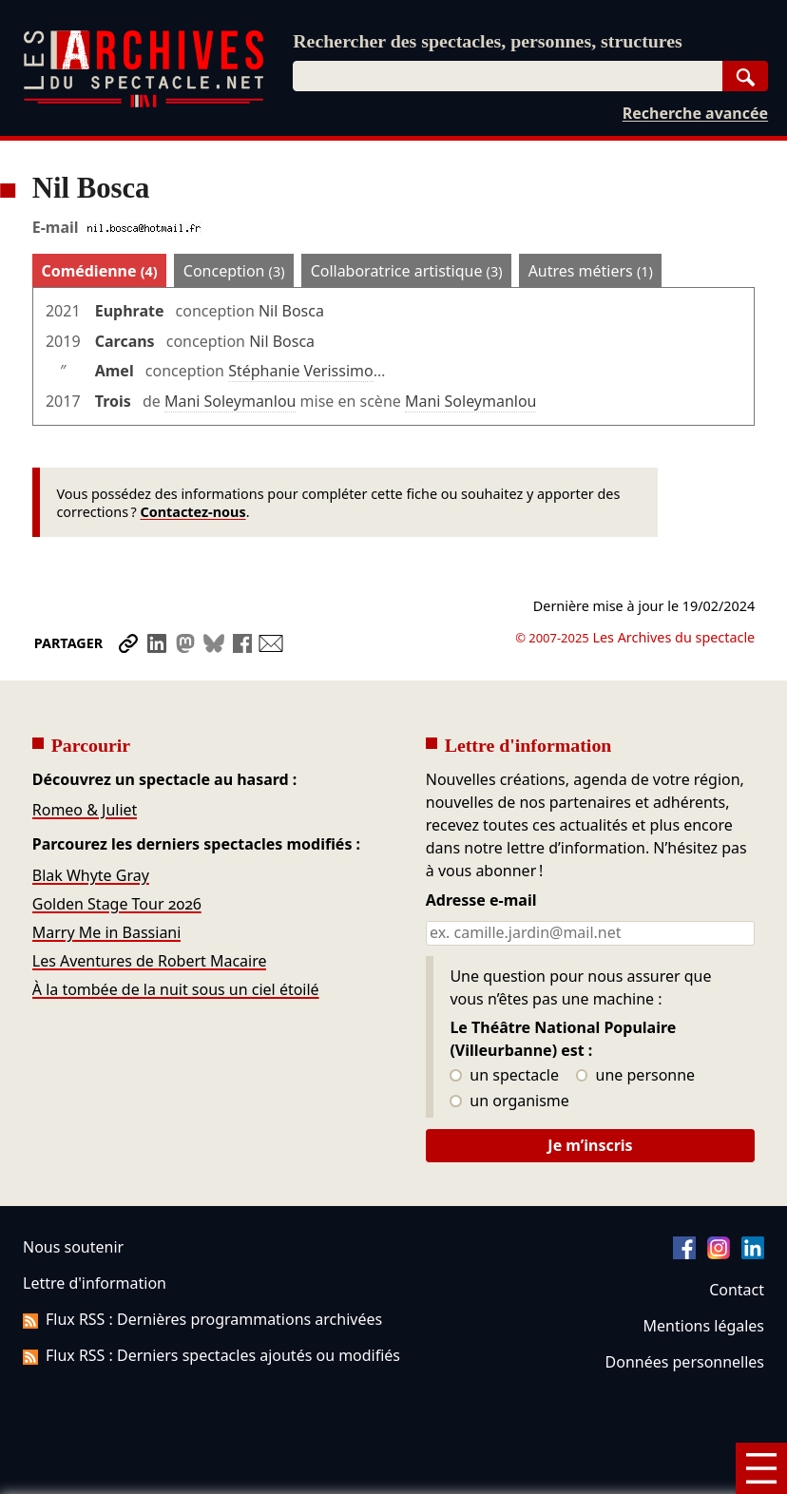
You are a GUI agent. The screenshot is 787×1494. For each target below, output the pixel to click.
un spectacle (504, 1075)
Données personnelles (684, 1361)
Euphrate (129, 310)
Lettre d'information (94, 1283)
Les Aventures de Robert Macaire (149, 960)
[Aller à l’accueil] (143, 103)
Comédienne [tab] (99, 270)
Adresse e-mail (481, 901)
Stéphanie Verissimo (300, 370)
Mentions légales (703, 1325)
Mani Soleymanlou (230, 401)
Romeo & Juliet (85, 809)
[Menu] (761, 1468)
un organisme (509, 1101)
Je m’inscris (589, 1145)
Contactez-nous (192, 512)
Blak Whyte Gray (90, 875)
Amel (114, 370)
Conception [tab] (234, 270)
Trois (113, 401)
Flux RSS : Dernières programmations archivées (202, 1319)
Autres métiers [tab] (590, 270)
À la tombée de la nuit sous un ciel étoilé (175, 989)
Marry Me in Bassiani (107, 932)
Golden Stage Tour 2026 (117, 903)
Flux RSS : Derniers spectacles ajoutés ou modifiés (211, 1355)
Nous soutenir (73, 1246)
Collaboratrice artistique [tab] (407, 270)
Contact (736, 1289)
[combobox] (507, 76)
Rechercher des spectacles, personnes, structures (487, 40)
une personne (635, 1075)
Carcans (125, 341)
